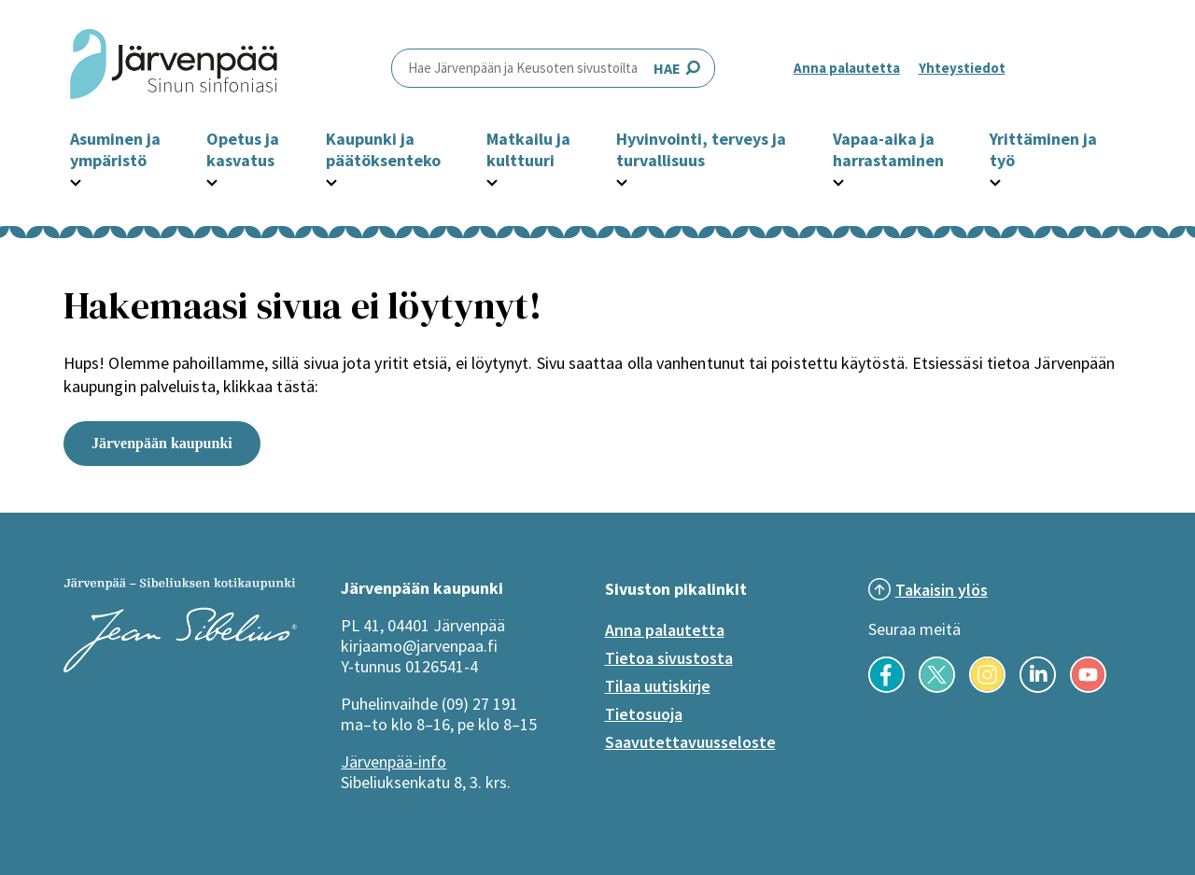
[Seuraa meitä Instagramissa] (987, 687)
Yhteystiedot (962, 68)
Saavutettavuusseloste (690, 742)
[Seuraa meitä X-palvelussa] (937, 687)
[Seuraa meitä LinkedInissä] (1037, 687)
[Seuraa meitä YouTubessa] (1088, 687)
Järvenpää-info (393, 761)
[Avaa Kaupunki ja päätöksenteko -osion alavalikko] (331, 180)
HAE (553, 68)
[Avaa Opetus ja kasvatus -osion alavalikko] (212, 180)
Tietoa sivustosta (669, 658)
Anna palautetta (847, 68)
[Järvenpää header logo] (173, 68)
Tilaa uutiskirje (657, 686)
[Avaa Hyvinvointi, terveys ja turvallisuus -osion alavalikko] (621, 180)
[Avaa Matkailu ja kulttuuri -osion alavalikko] (492, 180)
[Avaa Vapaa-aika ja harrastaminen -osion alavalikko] (838, 180)
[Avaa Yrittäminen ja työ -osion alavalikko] (995, 180)
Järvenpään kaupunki (161, 443)
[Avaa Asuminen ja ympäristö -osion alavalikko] (75, 180)
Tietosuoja (643, 714)
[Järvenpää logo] (180, 666)
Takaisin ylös (941, 589)
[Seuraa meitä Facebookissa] (886, 687)
